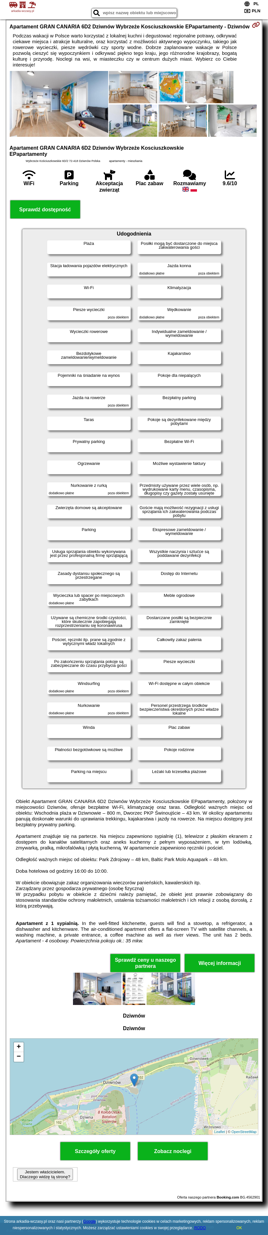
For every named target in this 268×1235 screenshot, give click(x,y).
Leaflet (219, 1132)
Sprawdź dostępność (45, 209)
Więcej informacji (220, 963)
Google (89, 1221)
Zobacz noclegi (172, 1151)
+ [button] (18, 1047)
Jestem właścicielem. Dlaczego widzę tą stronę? (45, 1174)
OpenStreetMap (244, 1132)
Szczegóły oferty (95, 1151)
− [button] (18, 1057)
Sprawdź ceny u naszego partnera (145, 963)
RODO (200, 1228)
